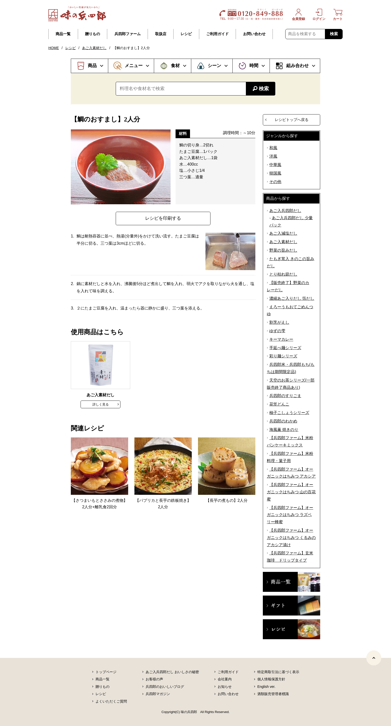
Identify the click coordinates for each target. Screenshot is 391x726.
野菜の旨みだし (283, 250)
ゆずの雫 (277, 331)
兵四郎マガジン (158, 694)
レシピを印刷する (163, 218)
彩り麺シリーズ (283, 356)
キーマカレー (281, 339)
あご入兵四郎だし (285, 210)
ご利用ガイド (217, 34)
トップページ (106, 672)
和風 (273, 148)
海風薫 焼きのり (283, 429)
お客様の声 (154, 679)
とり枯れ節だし (283, 274)
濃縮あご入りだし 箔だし (291, 298)
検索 (334, 34)
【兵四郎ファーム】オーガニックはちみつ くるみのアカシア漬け (291, 537)
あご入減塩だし (283, 233)
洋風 (273, 156)
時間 (253, 65)
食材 (175, 65)
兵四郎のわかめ (283, 421)
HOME (53, 48)
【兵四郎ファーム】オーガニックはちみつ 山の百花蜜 (291, 492)
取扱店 (160, 34)
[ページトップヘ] (373, 657)
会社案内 (225, 679)
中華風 (275, 165)
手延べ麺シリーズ (285, 348)
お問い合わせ (254, 34)
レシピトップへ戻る (291, 119)
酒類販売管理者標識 (273, 694)
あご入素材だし (94, 48)
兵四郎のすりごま (285, 396)
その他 (275, 182)
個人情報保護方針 (271, 679)
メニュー (134, 65)
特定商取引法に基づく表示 (278, 672)
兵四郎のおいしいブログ (165, 687)
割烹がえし (279, 322)
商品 (92, 65)
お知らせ (225, 687)
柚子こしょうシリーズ (289, 413)
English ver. (266, 687)
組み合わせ (297, 65)
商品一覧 (63, 34)
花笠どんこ (279, 404)
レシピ (186, 34)
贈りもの (92, 34)
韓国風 (275, 173)
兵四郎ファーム (127, 34)
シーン (214, 65)
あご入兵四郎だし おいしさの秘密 (172, 672)
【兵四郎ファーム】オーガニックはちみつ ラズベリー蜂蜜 (290, 515)
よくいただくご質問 (111, 701)
